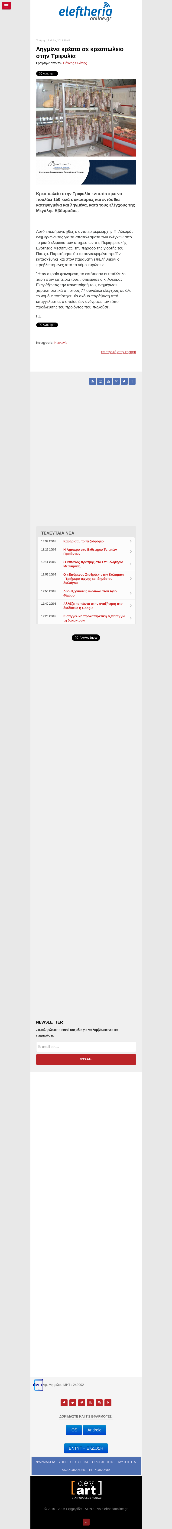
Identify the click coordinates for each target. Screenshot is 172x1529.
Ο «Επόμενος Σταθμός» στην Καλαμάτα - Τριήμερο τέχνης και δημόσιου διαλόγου (93, 579)
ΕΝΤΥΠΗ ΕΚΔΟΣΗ (86, 1448)
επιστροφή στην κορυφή (118, 352)
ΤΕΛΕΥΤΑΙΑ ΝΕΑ (58, 533)
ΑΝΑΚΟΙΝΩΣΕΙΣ (74, 1470)
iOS (74, 1430)
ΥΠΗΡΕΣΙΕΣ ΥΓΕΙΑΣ (73, 1462)
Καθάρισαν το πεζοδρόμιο (83, 541)
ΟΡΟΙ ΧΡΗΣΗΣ (103, 1462)
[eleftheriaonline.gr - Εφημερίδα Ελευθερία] (86, 11)
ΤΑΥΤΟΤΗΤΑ (126, 1462)
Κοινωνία (60, 343)
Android (94, 1430)
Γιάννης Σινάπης (75, 63)
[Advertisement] (86, 754)
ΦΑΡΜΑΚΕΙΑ (45, 1462)
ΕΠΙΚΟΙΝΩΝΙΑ (99, 1470)
